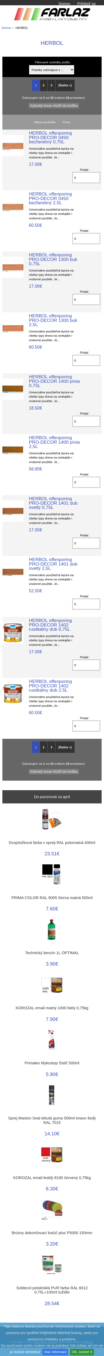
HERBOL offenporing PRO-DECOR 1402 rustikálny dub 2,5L (50, 685)
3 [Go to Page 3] (51, 85)
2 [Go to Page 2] (43, 85)
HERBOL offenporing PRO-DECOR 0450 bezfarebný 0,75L (50, 137)
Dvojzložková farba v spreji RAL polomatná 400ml (52, 843)
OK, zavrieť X (82, 1352)
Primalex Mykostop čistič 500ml (52, 1063)
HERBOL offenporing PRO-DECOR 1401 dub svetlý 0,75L (53, 503)
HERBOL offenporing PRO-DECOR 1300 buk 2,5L (53, 320)
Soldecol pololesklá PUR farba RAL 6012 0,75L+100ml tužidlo (52, 1290)
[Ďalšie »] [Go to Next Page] (65, 85)
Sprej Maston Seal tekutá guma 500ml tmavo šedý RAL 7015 (52, 1120)
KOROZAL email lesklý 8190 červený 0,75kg (52, 1178)
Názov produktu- (45, 122)
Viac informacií (55, 1352)
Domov (64, 4)
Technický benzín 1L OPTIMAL (52, 953)
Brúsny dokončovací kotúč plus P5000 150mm (52, 1233)
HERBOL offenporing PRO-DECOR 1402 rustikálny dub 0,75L (50, 625)
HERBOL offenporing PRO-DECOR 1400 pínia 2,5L (54, 442)
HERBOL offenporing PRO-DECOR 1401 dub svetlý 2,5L (53, 564)
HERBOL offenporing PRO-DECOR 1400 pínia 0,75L (54, 381)
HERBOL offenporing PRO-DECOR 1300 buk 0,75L (53, 259)
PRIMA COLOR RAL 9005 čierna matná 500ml (52, 898)
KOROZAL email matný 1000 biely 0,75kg (52, 1008)
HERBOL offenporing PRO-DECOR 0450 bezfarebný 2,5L (50, 198)
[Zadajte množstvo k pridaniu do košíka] (86, 177)
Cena (66, 122)
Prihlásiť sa (86, 4)
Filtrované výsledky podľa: (52, 62)
